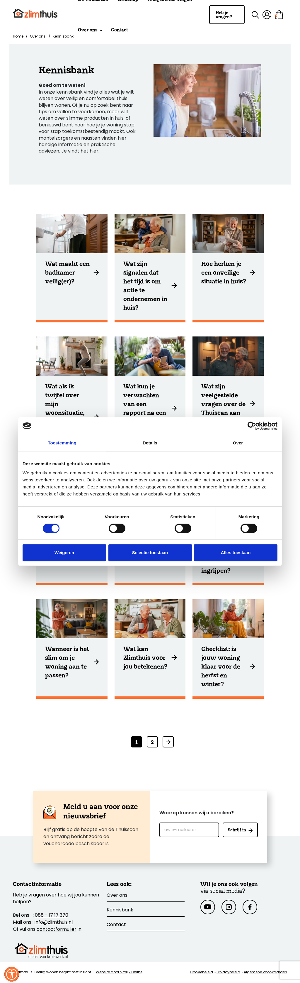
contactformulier (56, 929)
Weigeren (64, 552)
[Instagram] (228, 907)
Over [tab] (238, 442)
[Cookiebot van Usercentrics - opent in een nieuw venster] (251, 426)
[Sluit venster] (11, 974)
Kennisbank (120, 910)
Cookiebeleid (201, 972)
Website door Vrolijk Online (119, 972)
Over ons (90, 30)
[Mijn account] (266, 15)
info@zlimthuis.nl (54, 922)
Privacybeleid (228, 972)
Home (18, 37)
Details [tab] (150, 442)
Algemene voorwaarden (265, 972)
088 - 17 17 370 (51, 915)
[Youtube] (207, 907)
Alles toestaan (236, 552)
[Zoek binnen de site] (252, 14)
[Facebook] (250, 907)
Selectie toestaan (150, 552)
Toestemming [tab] (62, 442)
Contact (119, 30)
